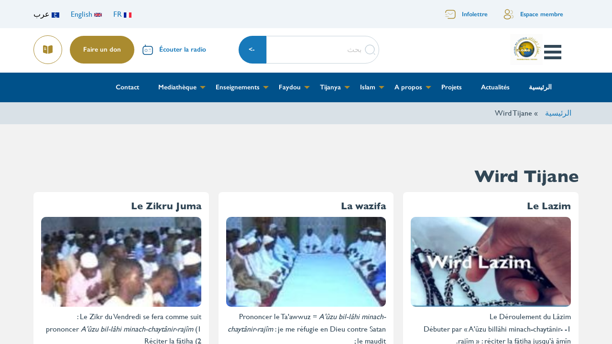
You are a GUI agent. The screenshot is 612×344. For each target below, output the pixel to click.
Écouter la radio (182, 49)
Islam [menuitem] (367, 87)
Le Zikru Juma (166, 206)
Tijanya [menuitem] (330, 87)
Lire (48, 47)
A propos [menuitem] (408, 87)
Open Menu (552, 52)
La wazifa (363, 206)
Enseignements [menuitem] (238, 87)
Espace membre (541, 14)
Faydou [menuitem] (290, 87)
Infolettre (475, 14)
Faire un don (102, 49)
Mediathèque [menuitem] (177, 87)
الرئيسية (558, 113)
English (86, 14)
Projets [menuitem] (451, 87)
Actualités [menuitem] (495, 87)
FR (122, 14)
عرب (46, 14)
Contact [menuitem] (127, 87)
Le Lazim (549, 206)
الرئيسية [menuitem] (540, 87)
